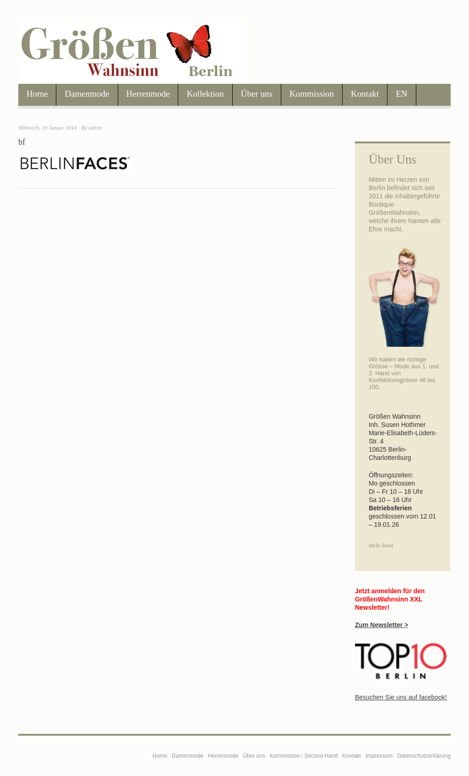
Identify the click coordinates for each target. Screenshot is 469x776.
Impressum (379, 756)
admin (95, 128)
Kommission (311, 93)
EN (401, 93)
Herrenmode (148, 93)
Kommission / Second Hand (304, 756)
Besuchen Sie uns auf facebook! (401, 697)
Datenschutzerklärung (424, 756)
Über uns (257, 93)
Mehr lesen (381, 545)
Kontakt (365, 93)
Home (37, 93)
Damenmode (87, 93)
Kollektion (205, 93)
